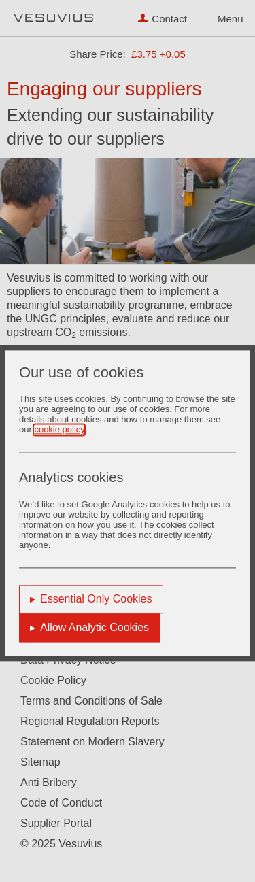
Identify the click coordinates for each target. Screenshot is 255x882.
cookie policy (59, 430)
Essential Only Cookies (96, 599)
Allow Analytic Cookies (94, 628)
